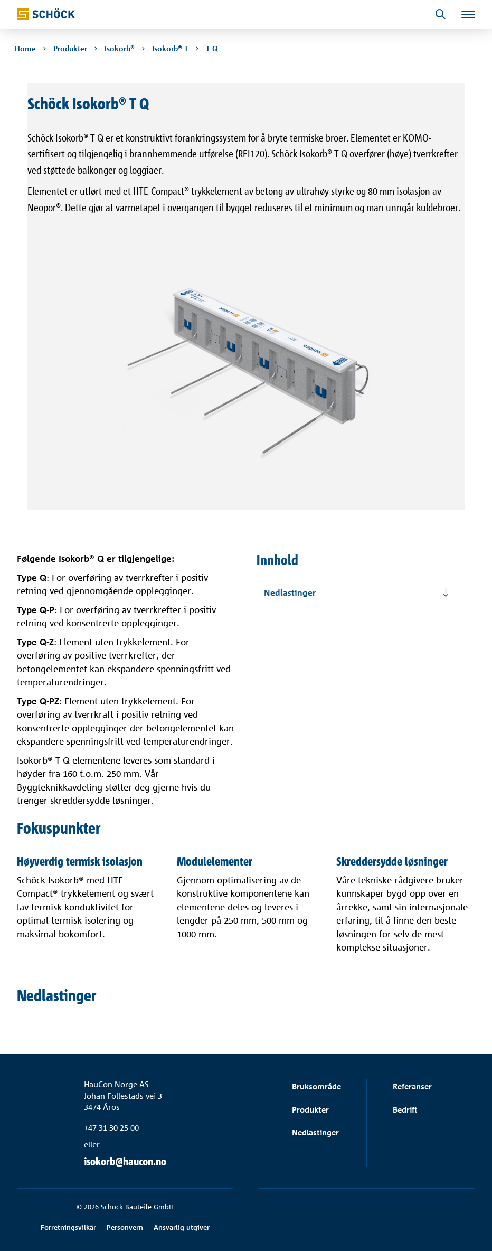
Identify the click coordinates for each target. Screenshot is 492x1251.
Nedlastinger (315, 1132)
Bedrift (405, 1110)
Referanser (412, 1086)
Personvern (125, 1227)
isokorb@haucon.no (125, 1161)
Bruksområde (316, 1086)
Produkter (310, 1110)
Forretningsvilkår (68, 1227)
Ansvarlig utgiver (182, 1227)
